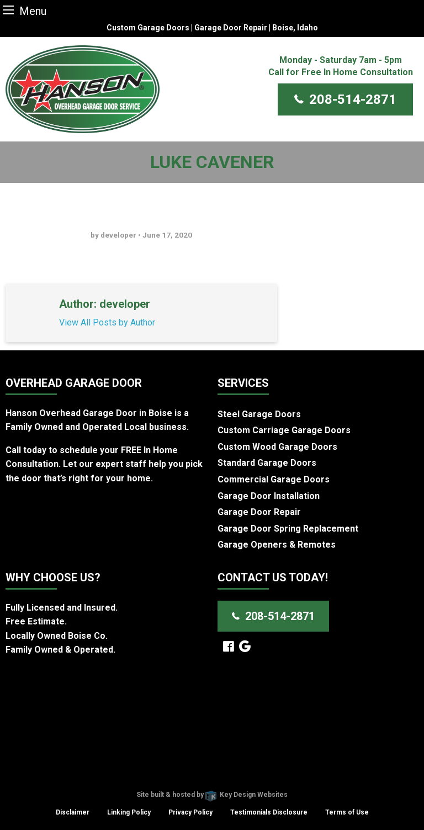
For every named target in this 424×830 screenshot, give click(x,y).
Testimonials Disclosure (269, 812)
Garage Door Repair (259, 512)
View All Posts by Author (107, 322)
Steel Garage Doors (259, 414)
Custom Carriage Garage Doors (284, 430)
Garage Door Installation (269, 496)
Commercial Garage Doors (274, 479)
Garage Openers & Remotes (277, 544)
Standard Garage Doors (267, 463)
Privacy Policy (190, 812)
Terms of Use (347, 812)
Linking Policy (129, 812)
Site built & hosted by (212, 795)
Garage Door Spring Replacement (288, 528)
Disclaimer (72, 812)
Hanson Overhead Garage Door (172, 781)
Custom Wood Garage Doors (277, 447)
